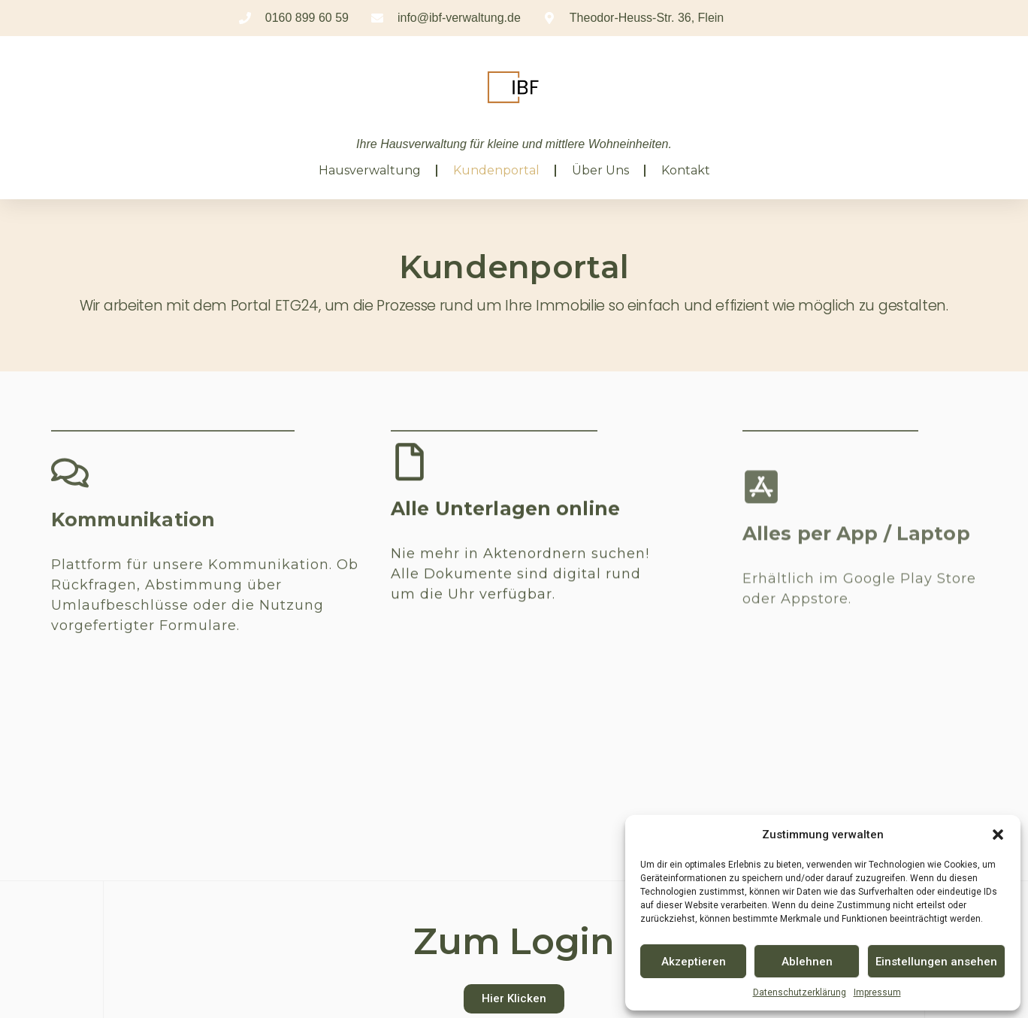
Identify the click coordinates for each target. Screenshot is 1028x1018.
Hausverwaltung (370, 170)
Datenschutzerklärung (799, 992)
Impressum (877, 992)
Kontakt (685, 170)
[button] (997, 834)
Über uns (600, 170)
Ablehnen (807, 961)
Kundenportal (496, 170)
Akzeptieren (693, 961)
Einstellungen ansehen (936, 961)
